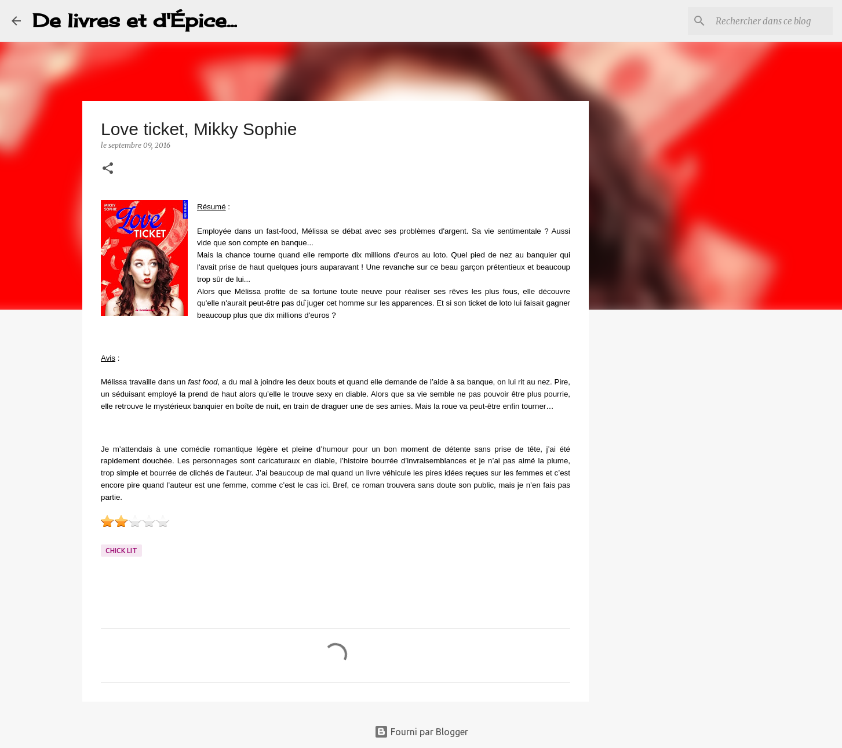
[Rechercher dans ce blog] (772, 21)
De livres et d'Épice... (134, 20)
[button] (108, 169)
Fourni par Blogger (421, 732)
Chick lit (121, 550)
